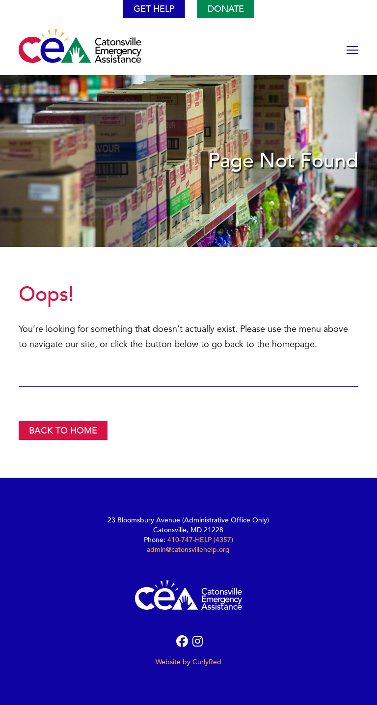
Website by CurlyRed (188, 662)
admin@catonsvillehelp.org (188, 549)
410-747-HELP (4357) (200, 539)
